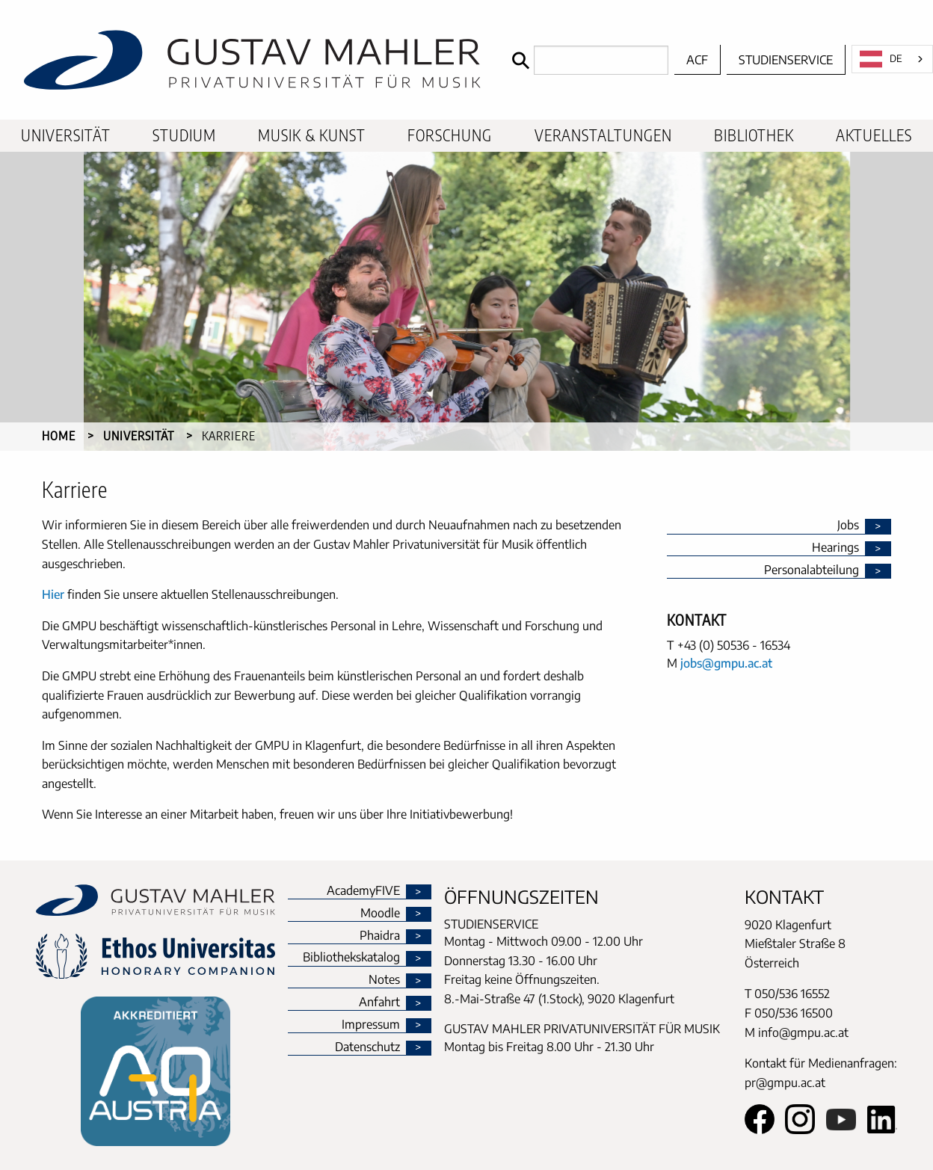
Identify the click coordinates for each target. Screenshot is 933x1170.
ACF (697, 59)
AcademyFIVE (363, 891)
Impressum (371, 1025)
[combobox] (892, 59)
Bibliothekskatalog (351, 957)
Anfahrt (379, 1002)
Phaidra (380, 936)
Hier (53, 594)
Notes (384, 980)
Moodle (380, 913)
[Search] (586, 60)
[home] (252, 60)
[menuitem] (66, 136)
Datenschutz (367, 1047)
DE (881, 59)
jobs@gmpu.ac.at (726, 663)
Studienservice (786, 59)
